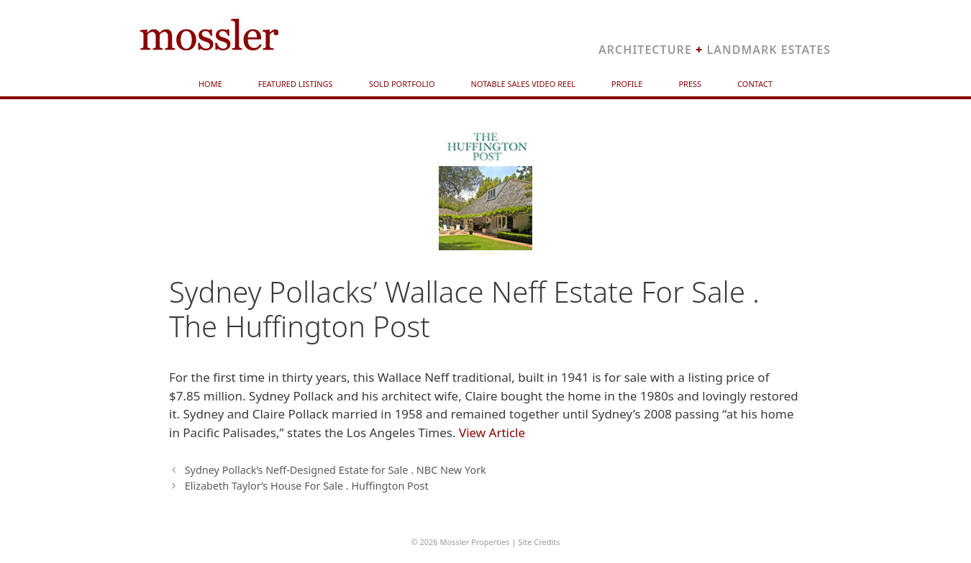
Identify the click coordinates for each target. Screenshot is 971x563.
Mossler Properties (474, 541)
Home (210, 83)
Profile (626, 83)
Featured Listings (295, 83)
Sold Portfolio (402, 83)
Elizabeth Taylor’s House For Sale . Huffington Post (307, 486)
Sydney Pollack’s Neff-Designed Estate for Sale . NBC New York (335, 470)
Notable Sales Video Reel (523, 83)
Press (689, 83)
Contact (754, 83)
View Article (492, 432)
